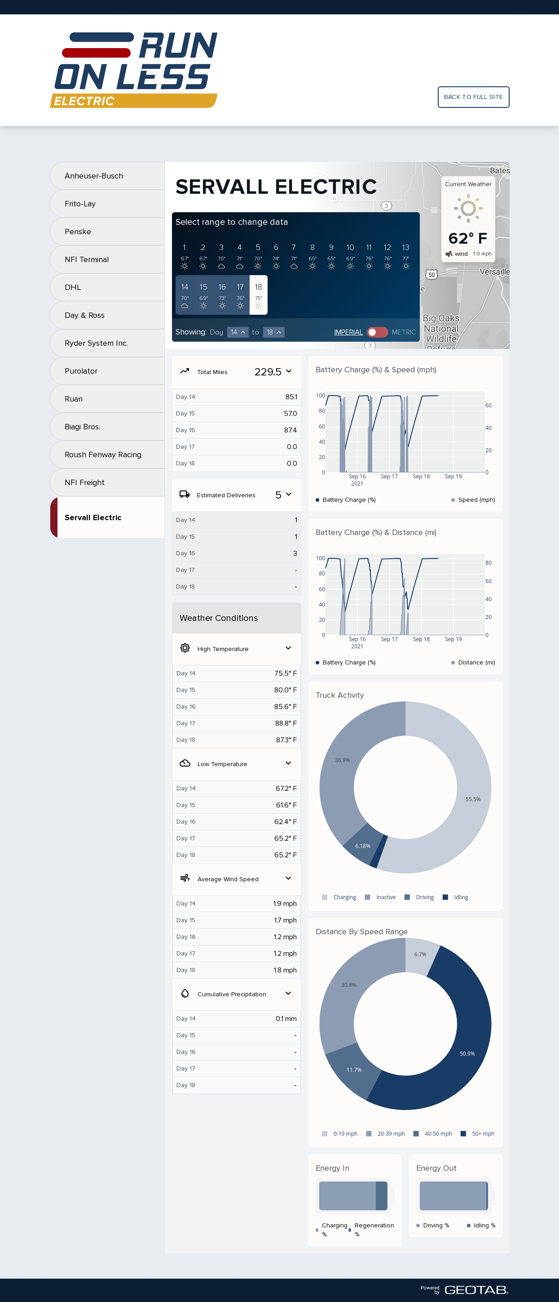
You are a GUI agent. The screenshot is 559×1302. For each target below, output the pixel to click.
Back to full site (473, 97)
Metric (404, 332)
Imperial (349, 332)
